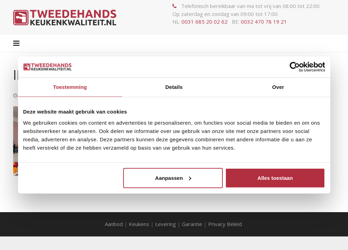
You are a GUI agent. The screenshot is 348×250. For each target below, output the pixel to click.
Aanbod (114, 223)
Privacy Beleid (225, 223)
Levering (165, 223)
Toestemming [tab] (70, 87)
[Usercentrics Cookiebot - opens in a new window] (294, 67)
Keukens (139, 223)
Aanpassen (173, 178)
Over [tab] (278, 87)
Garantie (192, 223)
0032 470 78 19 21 (264, 21)
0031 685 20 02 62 (204, 21)
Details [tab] (174, 87)
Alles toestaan (275, 178)
